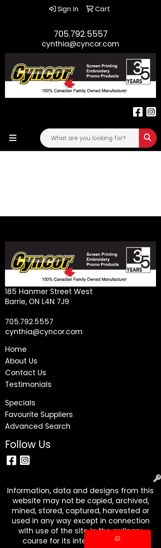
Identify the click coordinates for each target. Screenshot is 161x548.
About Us (21, 361)
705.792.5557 (81, 34)
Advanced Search (37, 426)
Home (16, 349)
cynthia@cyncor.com (80, 44)
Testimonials (28, 384)
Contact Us (25, 373)
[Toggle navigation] (13, 138)
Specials (20, 403)
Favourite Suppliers (39, 415)
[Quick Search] (89, 138)
